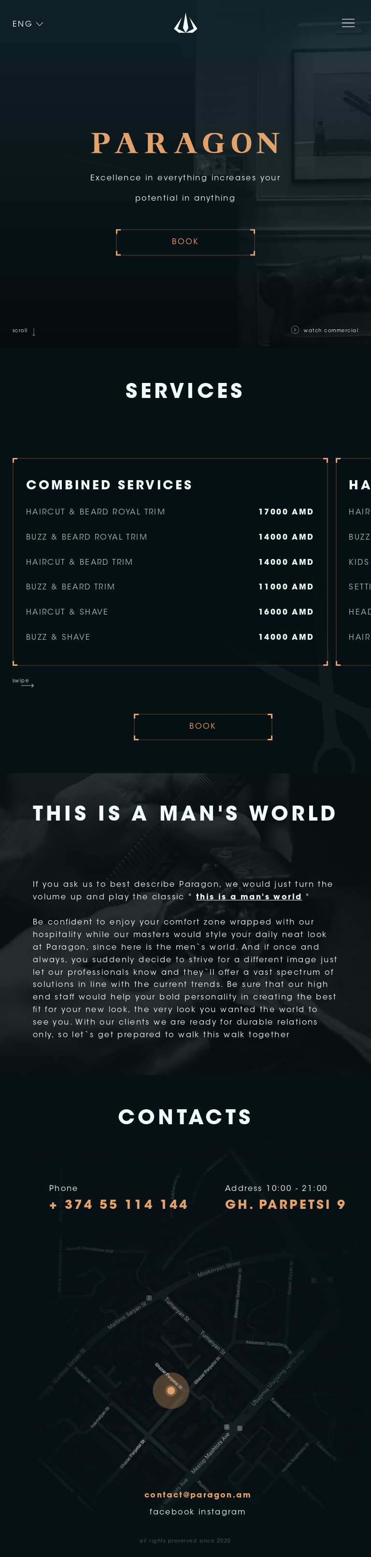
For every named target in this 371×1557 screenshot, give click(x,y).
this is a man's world (249, 897)
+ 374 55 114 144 (119, 1206)
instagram (222, 1512)
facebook (172, 1512)
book (185, 242)
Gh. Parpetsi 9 (286, 1206)
